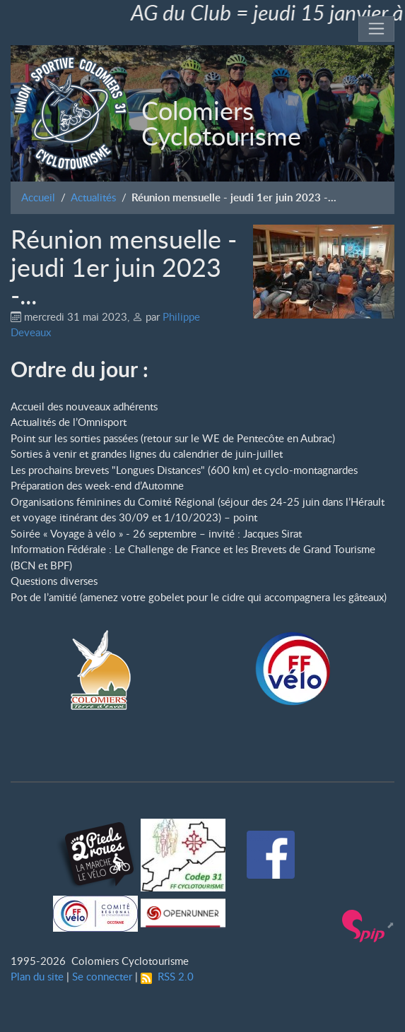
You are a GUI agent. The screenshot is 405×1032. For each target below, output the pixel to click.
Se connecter (102, 976)
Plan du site (37, 976)
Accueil (38, 197)
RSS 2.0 (167, 976)
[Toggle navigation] (376, 29)
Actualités (93, 197)
